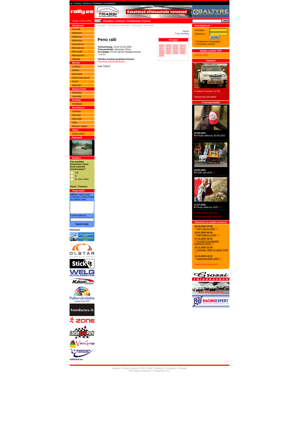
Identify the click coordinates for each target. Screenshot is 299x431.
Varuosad (77, 118)
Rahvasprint (78, 55)
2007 (168, 52)
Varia (74, 122)
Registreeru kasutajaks (208, 41)
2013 (161, 50)
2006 (175, 52)
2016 (168, 47)
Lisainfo (101, 54)
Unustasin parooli (206, 44)
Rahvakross (78, 48)
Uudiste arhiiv (201, 55)
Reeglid (182, 368)
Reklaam (97, 3)
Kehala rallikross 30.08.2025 (210, 135)
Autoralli (76, 29)
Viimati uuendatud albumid (207, 216)
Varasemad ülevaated (205, 97)
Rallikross (77, 36)
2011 (168, 50)
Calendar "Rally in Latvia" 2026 (212, 250)
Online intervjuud (80, 77)
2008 (161, 52)
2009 (182, 50)
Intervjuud (77, 74)
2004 (161, 55)
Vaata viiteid (78, 133)
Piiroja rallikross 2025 (207, 207)
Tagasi (185, 31)
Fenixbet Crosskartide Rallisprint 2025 (207, 242)
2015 (175, 47)
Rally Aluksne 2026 (206, 235)
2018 (182, 45)
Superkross (78, 44)
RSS (143, 368)
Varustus (76, 115)
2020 (168, 45)
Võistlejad (77, 104)
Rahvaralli (77, 51)
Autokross (77, 40)
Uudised (120, 21)
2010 (175, 50)
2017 (161, 47)
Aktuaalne (108, 21)
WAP (150, 368)
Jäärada (76, 59)
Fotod (75, 81)
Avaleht (101, 25)
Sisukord (87, 3)
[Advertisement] (149, 402)
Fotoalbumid (133, 21)
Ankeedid (77, 92)
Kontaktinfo (110, 3)
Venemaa (136, 25)
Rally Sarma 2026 (206, 229)
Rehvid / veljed (79, 126)
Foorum (146, 21)
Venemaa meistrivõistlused (111, 61)
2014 (182, 47)
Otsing (77, 3)
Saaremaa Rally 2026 (208, 258)
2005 (182, 52)
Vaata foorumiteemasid (206, 264)
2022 (161, 45)
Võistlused (113, 25)
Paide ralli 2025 (204, 172)
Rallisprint (77, 33)
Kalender (76, 85)
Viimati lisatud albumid (205, 213)
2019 (175, 45)
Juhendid (76, 96)
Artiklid (75, 70)
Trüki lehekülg (182, 33)
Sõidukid (76, 111)
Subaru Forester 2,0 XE (208, 91)
